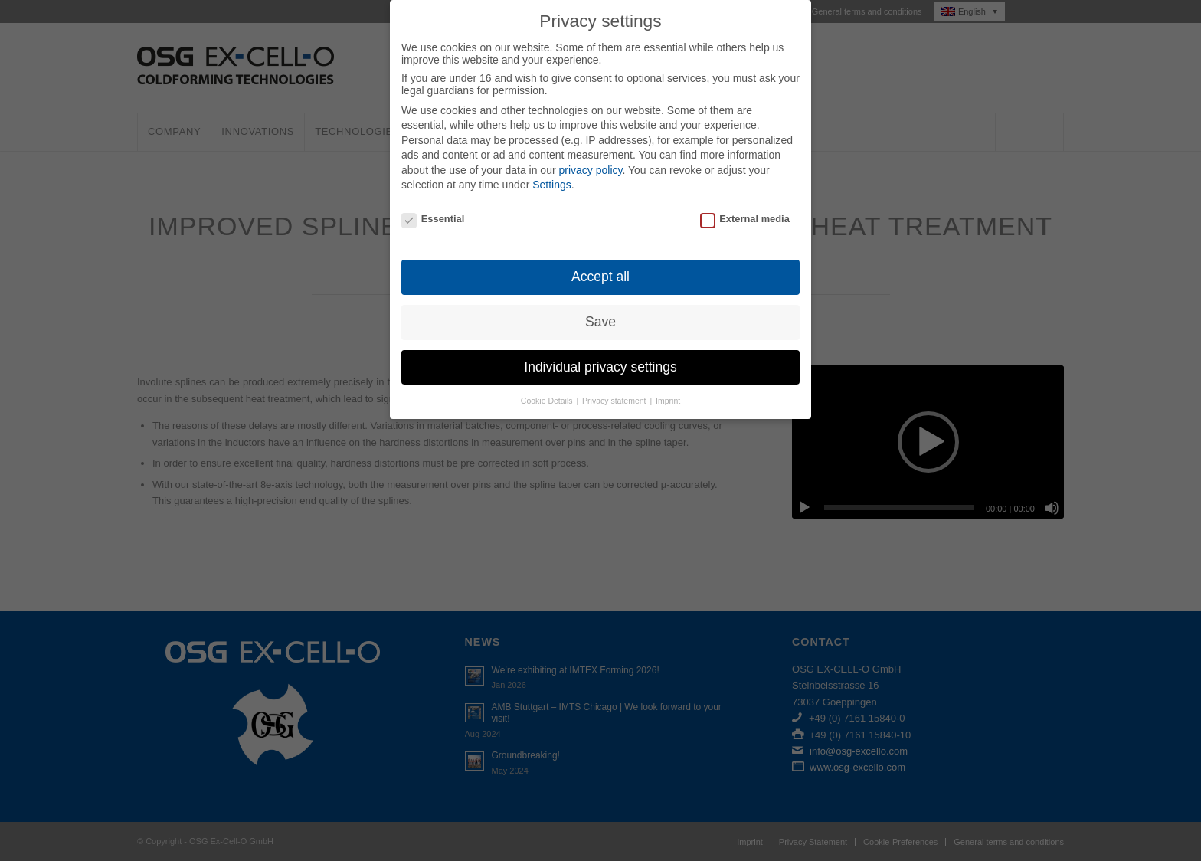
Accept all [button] (600, 276)
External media (745, 218)
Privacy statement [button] (615, 400)
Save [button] (600, 321)
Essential (432, 218)
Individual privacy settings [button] (600, 367)
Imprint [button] (668, 400)
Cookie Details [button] (548, 400)
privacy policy (590, 170)
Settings (551, 184)
